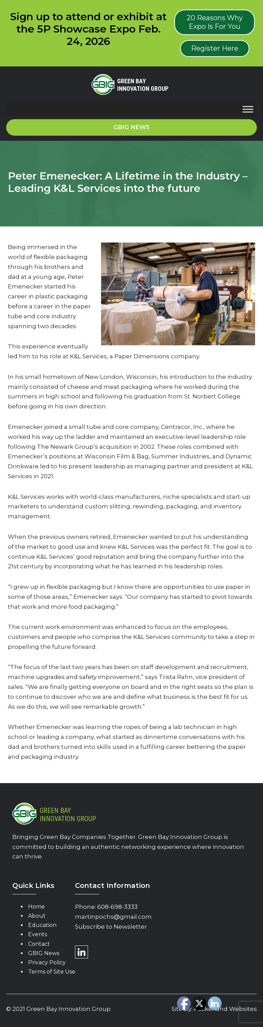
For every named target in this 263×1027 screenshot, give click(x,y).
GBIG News (43, 953)
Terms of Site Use (51, 971)
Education (42, 925)
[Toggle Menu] (247, 109)
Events (37, 934)
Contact (39, 944)
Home (36, 906)
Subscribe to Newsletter (111, 926)
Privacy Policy (47, 962)
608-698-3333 (117, 906)
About (37, 916)
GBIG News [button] (131, 127)
